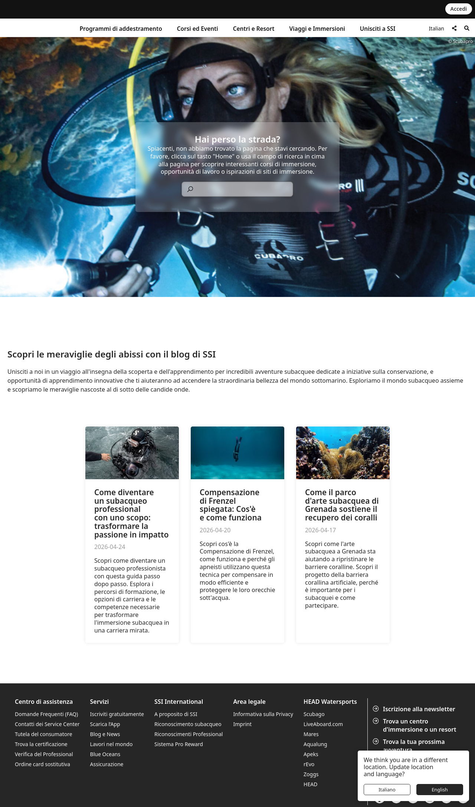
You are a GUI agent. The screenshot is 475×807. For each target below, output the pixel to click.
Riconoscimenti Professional (188, 734)
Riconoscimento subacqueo (188, 724)
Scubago (314, 714)
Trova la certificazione (41, 744)
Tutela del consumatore (43, 734)
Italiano (387, 789)
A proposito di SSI (175, 714)
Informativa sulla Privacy (263, 714)
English (440, 789)
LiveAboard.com (323, 724)
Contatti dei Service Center (47, 724)
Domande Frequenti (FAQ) (46, 714)
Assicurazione (107, 764)
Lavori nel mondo (111, 744)
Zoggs (311, 774)
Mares (311, 734)
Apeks (311, 754)
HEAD (310, 784)
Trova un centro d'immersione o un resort (415, 725)
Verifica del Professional (44, 754)
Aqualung (315, 744)
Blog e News (105, 734)
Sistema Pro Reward (178, 744)
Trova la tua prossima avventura (409, 746)
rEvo (309, 764)
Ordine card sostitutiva (42, 764)
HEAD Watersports (330, 701)
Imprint (242, 724)
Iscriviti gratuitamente (117, 714)
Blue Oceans (105, 754)
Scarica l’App (105, 724)
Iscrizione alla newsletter (414, 709)
